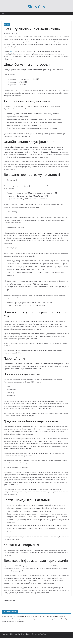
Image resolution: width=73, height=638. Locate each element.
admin (15, 33)
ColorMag (34, 634)
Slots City (36, 6)
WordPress (42, 634)
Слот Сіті (6, 24)
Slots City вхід (8, 600)
